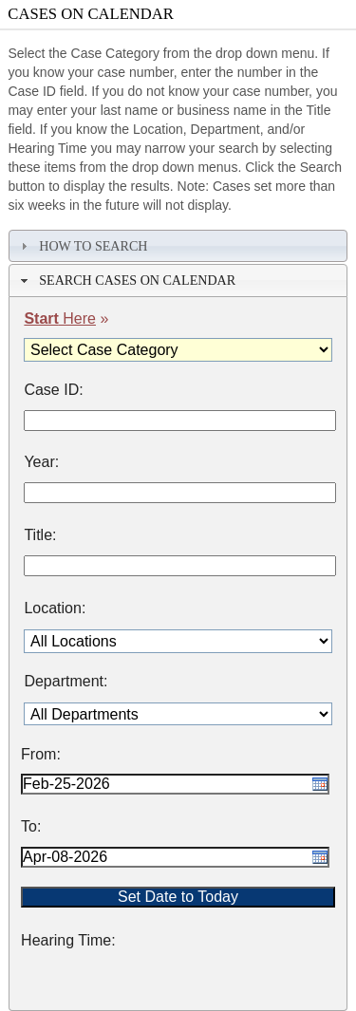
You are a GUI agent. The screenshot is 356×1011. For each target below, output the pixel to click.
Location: (54, 608)
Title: (40, 535)
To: (31, 826)
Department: (65, 681)
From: (41, 754)
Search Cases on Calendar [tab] (125, 280)
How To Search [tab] (81, 245)
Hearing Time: (68, 940)
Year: (41, 462)
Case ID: (53, 390)
